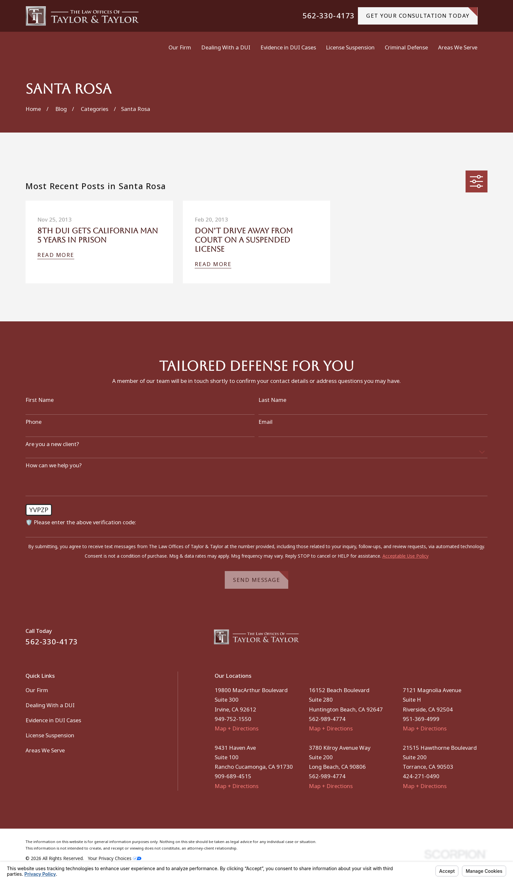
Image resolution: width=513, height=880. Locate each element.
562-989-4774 (327, 719)
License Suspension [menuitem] (350, 47)
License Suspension (50, 735)
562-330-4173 (329, 15)
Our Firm (37, 690)
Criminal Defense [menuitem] (406, 47)
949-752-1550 (233, 719)
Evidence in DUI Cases (53, 720)
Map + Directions (236, 728)
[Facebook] (466, 639)
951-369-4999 (421, 719)
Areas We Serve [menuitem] (457, 47)
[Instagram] (483, 639)
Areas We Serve (45, 750)
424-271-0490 (421, 776)
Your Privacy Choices (114, 858)
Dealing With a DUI (50, 705)
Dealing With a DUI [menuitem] (225, 47)
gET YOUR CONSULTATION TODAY (422, 13)
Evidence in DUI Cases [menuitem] (288, 47)
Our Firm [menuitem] (179, 47)
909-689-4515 (233, 776)
